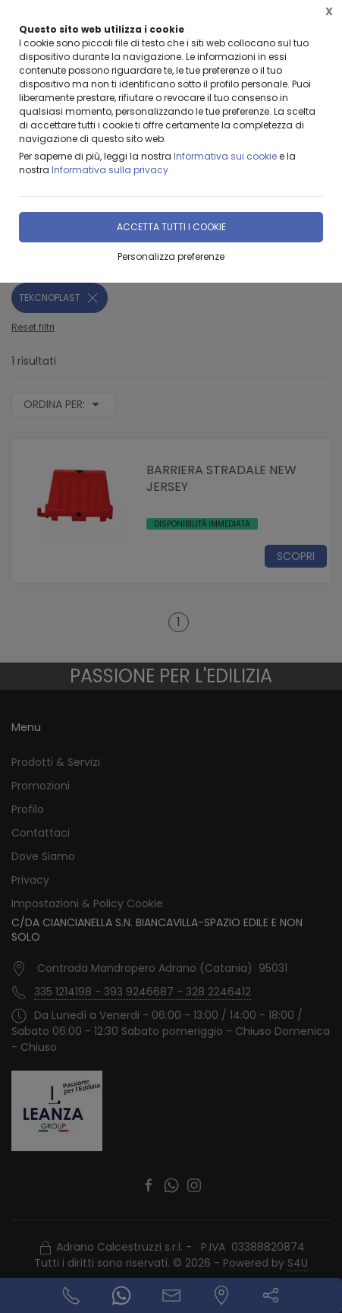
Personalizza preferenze (171, 256)
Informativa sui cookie (225, 156)
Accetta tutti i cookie (171, 226)
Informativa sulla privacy (110, 169)
